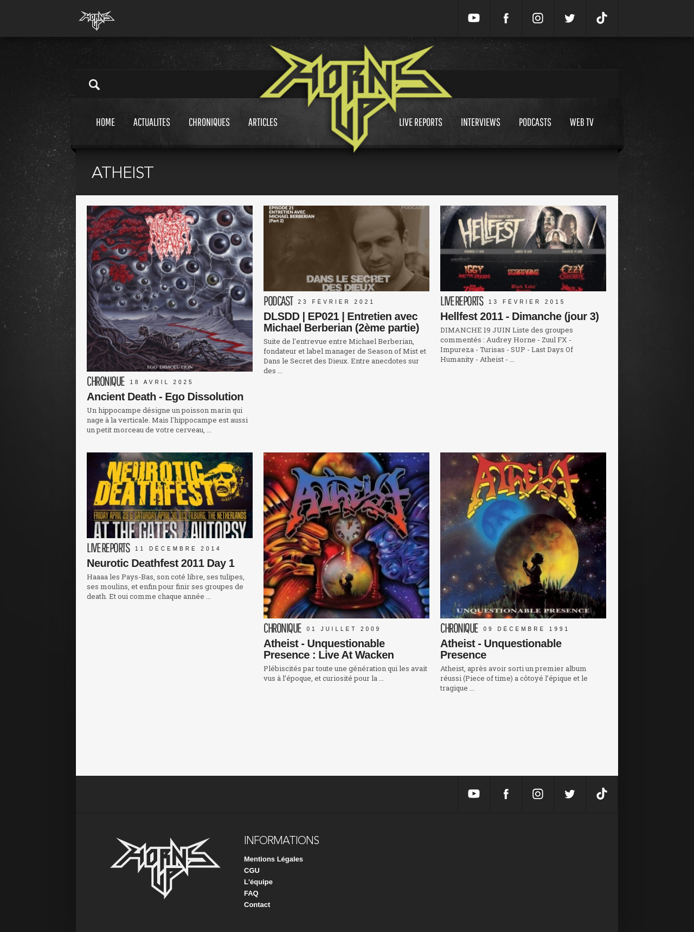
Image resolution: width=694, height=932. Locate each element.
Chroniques (209, 132)
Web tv (582, 132)
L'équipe (258, 882)
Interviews (481, 132)
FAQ (251, 893)
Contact (257, 905)
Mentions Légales (273, 859)
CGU (252, 870)
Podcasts (535, 132)
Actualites (151, 132)
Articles (263, 132)
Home (105, 132)
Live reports (421, 132)
